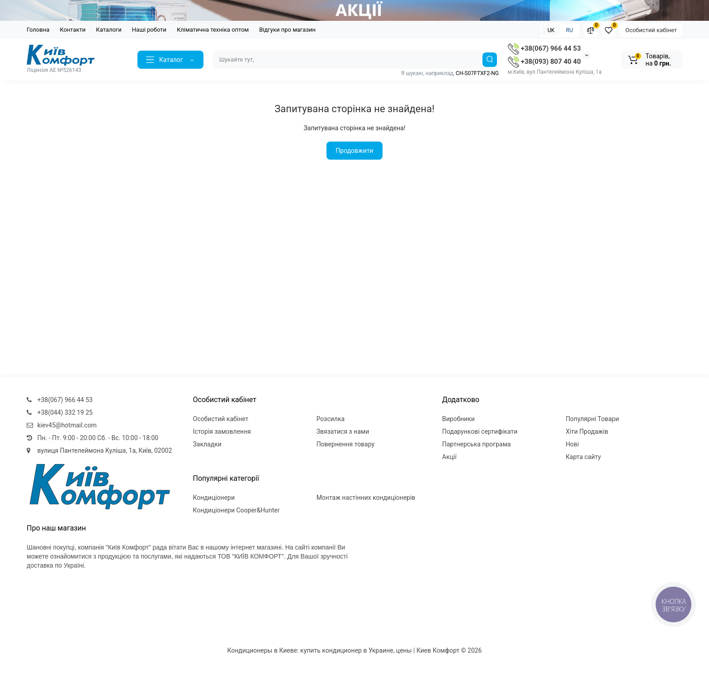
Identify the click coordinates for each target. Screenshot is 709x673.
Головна (38, 29)
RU (569, 30)
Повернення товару (346, 444)
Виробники (458, 418)
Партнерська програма (476, 444)
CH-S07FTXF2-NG (477, 73)
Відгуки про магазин (287, 29)
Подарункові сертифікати (480, 431)
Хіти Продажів (587, 431)
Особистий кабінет (651, 30)
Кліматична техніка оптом (213, 29)
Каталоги (108, 29)
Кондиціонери (214, 497)
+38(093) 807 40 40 (544, 61)
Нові (572, 444)
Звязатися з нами (343, 431)
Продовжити (354, 150)
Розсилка (331, 418)
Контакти (72, 29)
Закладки (207, 444)
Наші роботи (149, 29)
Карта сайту (583, 456)
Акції (449, 456)
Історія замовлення (222, 431)
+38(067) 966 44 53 (544, 48)
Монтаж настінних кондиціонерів (366, 497)
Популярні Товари (592, 418)
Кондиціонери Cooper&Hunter (236, 510)
